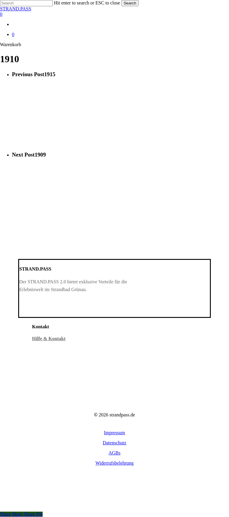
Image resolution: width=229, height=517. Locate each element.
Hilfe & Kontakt (49, 338)
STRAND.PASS (15, 8)
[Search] (26, 3)
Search (130, 3)
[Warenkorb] (114, 14)
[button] (114, 432)
